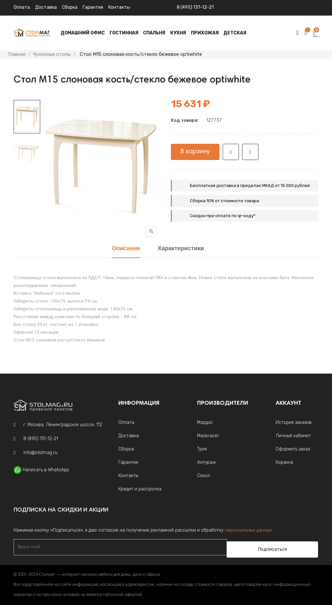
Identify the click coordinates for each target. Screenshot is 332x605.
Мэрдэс (205, 422)
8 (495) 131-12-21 (195, 7)
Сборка (69, 7)
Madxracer (208, 435)
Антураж (206, 462)
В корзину (195, 151)
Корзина (284, 462)
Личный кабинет (293, 435)
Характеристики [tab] (181, 249)
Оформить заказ (293, 449)
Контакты (128, 475)
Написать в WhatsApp (46, 470)
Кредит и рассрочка (139, 489)
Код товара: (184, 120)
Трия (202, 449)
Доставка (46, 7)
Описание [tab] (126, 249)
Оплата (22, 7)
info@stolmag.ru (40, 452)
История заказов (294, 422)
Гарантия (93, 7)
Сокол (203, 475)
